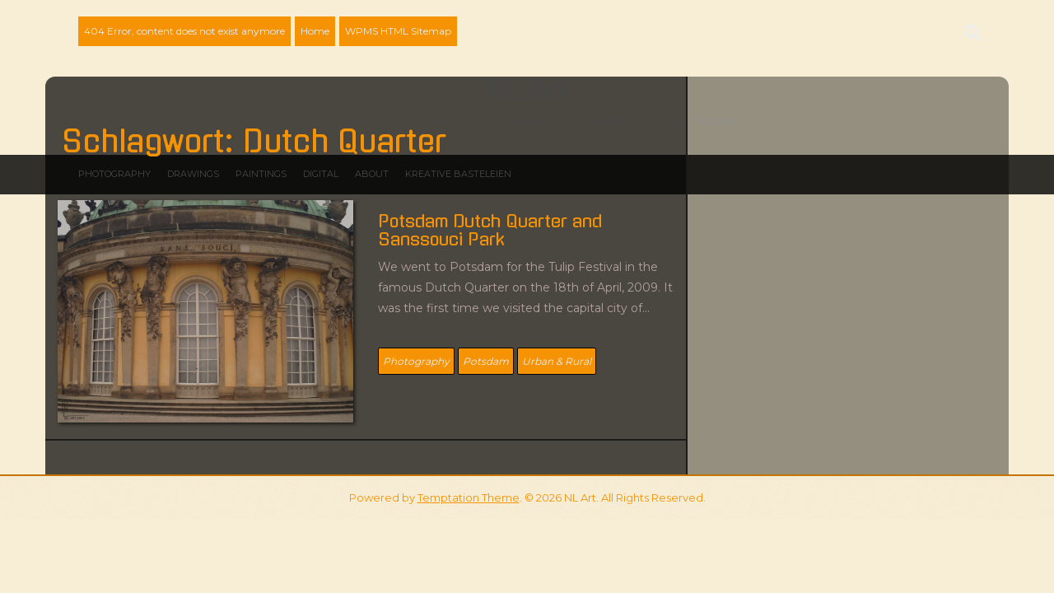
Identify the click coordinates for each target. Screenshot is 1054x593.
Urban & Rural (556, 361)
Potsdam (486, 361)
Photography (416, 361)
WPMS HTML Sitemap (398, 31)
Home (315, 31)
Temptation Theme (468, 497)
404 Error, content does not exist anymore (184, 31)
